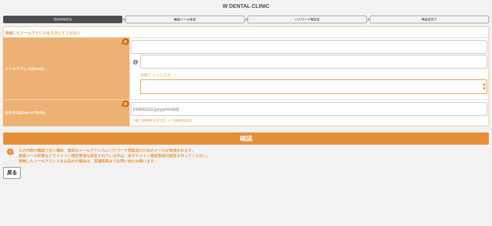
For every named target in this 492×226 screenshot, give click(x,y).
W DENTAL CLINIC (246, 6)
